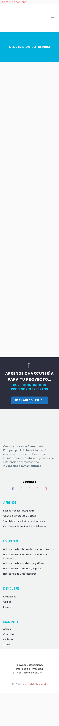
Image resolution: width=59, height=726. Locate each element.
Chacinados (9, 596)
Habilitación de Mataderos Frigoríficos (23, 563)
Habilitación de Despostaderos (19, 573)
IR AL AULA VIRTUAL (29, 400)
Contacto (8, 634)
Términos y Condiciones (30, 665)
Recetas (7, 607)
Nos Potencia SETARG (29, 673)
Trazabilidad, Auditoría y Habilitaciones (24, 521)
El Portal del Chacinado (33, 684)
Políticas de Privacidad (29, 669)
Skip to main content (13, 2)
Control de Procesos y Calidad (19, 515)
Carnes (7, 601)
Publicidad (8, 639)
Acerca (7, 629)
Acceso (7, 644)
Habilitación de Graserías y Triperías (22, 568)
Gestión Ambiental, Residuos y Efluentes (24, 526)
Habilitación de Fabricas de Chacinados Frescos (28, 549)
